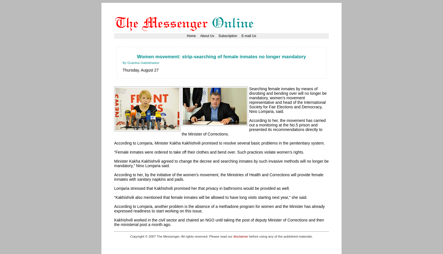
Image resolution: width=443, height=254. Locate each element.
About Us (207, 36)
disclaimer (240, 236)
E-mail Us (249, 36)
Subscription (227, 36)
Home (191, 36)
